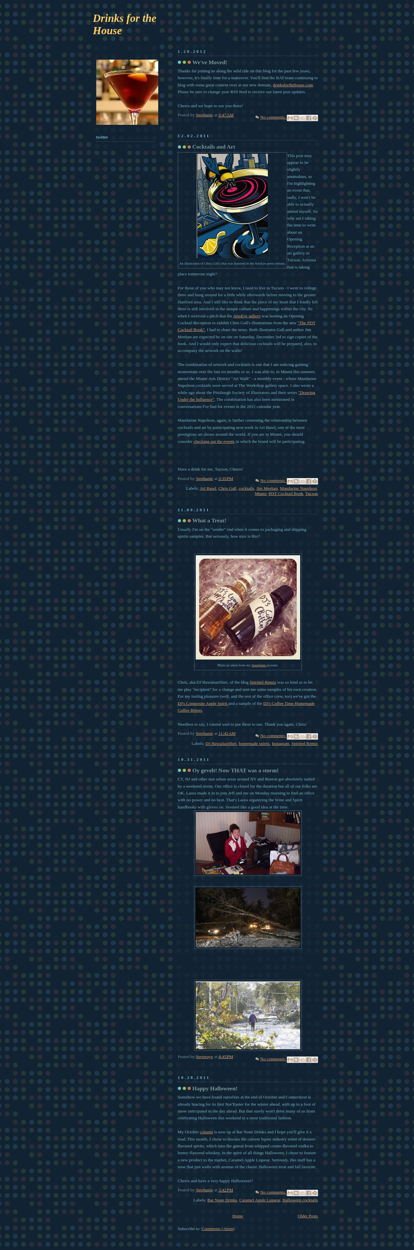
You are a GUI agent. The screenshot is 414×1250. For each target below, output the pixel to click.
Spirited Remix (263, 682)
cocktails (246, 488)
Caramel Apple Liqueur (260, 1200)
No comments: (273, 117)
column (206, 1131)
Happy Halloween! (215, 1088)
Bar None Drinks (222, 1200)
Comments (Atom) (218, 1228)
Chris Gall (227, 488)
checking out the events (214, 441)
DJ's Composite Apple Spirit (203, 703)
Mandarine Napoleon (298, 488)
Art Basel (208, 488)
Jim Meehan (267, 488)
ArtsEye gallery (247, 315)
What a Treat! (209, 520)
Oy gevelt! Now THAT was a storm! (235, 770)
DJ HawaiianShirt (221, 743)
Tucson (311, 493)
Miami (261, 493)
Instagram (259, 665)
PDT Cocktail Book (285, 493)
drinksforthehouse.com (293, 84)
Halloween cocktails (300, 1200)
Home (237, 1216)
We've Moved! (209, 62)
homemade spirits (254, 743)
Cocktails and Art (213, 147)
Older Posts (308, 1216)
